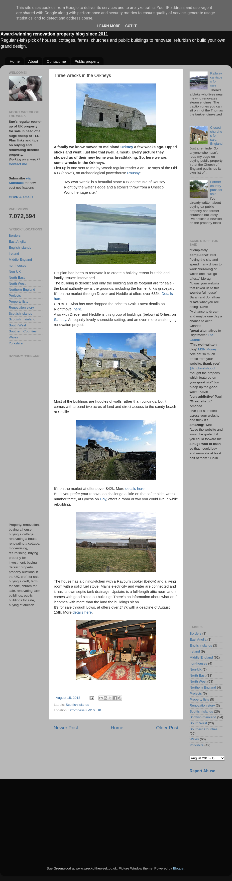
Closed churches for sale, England (216, 136)
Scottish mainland (22, 319)
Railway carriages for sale (216, 79)
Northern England (22, 289)
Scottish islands (77, 705)
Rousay (133, 173)
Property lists (18, 301)
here (77, 309)
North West (17, 283)
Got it (131, 26)
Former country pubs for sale (216, 188)
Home (15, 61)
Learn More (108, 26)
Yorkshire (16, 343)
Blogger (178, 868)
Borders (14, 235)
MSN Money (207, 349)
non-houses (17, 265)
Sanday (60, 320)
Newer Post (66, 727)
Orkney (126, 147)
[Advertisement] (25, 440)
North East (17, 277)
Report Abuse (202, 771)
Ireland (14, 253)
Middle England (20, 259)
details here (134, 489)
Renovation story (21, 307)
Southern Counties (23, 331)
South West (17, 325)
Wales (13, 337)
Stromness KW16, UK (85, 710)
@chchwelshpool (202, 368)
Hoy (103, 499)
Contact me (56, 61)
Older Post (167, 727)
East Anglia (17, 241)
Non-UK (15, 271)
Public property (87, 61)
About (33, 61)
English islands (20, 247)
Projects (15, 295)
